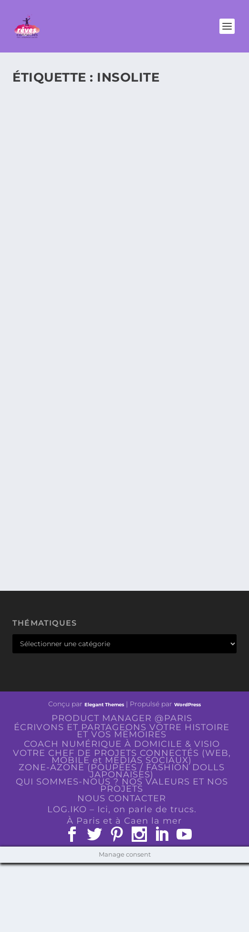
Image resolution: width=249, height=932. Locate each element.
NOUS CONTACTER (121, 798)
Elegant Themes (104, 705)
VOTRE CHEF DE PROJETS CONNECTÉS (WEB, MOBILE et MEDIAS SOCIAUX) (122, 756)
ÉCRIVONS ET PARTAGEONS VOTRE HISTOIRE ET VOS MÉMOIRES (121, 731)
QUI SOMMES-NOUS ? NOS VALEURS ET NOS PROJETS (122, 785)
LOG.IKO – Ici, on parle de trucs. (122, 809)
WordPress (187, 705)
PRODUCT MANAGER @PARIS (122, 718)
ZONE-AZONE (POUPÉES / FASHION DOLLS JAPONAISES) (122, 771)
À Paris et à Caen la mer (124, 821)
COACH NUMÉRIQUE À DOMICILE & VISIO (122, 744)
